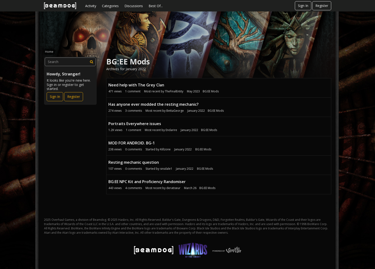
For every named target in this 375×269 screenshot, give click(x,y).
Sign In (303, 5)
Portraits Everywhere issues (134, 123)
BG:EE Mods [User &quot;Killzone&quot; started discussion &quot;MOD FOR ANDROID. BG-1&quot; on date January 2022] (203, 149)
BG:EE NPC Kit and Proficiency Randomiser (147, 181)
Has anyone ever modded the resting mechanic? (153, 104)
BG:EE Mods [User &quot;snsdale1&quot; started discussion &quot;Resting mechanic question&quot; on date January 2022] (205, 169)
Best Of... (156, 6)
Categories (110, 6)
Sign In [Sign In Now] (55, 96)
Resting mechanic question (133, 162)
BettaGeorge (175, 111)
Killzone (165, 149)
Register (321, 5)
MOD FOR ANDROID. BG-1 (131, 143)
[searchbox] (70, 62)
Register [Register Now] (73, 96)
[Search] (91, 62)
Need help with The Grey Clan (136, 85)
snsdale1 (166, 169)
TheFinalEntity (174, 91)
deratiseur (173, 188)
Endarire (171, 130)
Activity (90, 6)
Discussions (133, 6)
